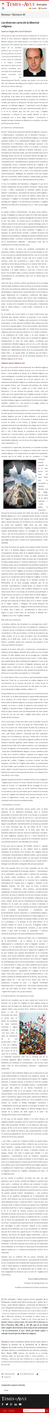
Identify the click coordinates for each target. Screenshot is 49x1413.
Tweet (6, 1390)
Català (5, 1411)
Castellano (11, 1411)
